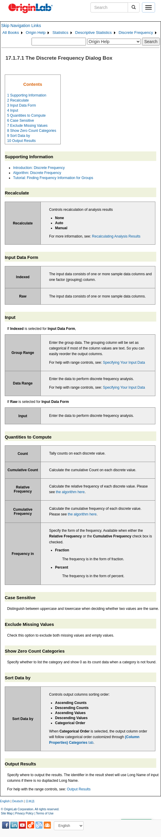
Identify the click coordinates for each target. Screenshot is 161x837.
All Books (10, 32)
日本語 (30, 801)
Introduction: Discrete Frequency (39, 168)
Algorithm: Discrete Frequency (37, 173)
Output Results (78, 789)
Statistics (60, 32)
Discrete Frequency (136, 32)
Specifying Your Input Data (124, 362)
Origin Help (36, 32)
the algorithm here (70, 492)
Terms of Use (45, 813)
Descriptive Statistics (93, 32)
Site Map (6, 813)
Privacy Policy (24, 813)
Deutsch (17, 801)
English (5, 801)
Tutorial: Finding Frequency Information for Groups (53, 178)
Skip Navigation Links (21, 25)
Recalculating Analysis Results (116, 236)
